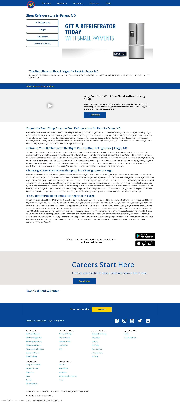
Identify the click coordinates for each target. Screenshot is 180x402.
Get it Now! (62, 365)
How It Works (63, 345)
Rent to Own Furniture (33, 334)
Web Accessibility (42, 391)
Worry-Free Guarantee (33, 365)
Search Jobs (84, 281)
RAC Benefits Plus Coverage (68, 376)
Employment (96, 338)
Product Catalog (31, 357)
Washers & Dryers (42, 43)
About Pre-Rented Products (35, 349)
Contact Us (29, 372)
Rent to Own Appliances (34, 338)
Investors (95, 341)
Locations (29, 321)
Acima (61, 380)
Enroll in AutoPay (64, 338)
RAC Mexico (62, 372)
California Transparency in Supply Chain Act (75, 391)
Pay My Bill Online (31, 384)
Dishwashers (42, 36)
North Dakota (40, 321)
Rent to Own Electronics (33, 345)
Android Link (145, 237)
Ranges (42, 29)
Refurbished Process (32, 353)
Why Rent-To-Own (32, 369)
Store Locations (97, 349)
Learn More (95, 115)
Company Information (99, 334)
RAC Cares (95, 345)
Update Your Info (64, 341)
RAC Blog (95, 357)
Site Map (29, 380)
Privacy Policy (30, 391)
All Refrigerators (42, 22)
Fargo (50, 321)
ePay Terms (54, 391)
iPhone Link (145, 244)
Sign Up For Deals (130, 338)
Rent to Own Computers (34, 341)
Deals (126, 334)
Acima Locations (97, 353)
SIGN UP (102, 309)
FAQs (60, 349)
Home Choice (63, 369)
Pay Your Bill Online (65, 334)
